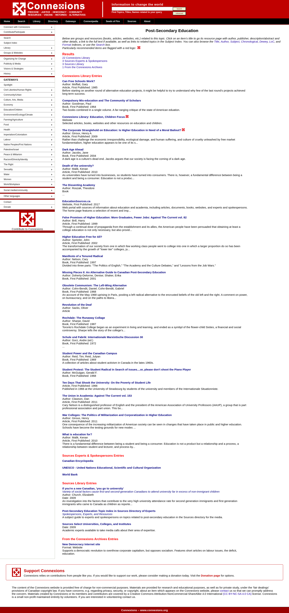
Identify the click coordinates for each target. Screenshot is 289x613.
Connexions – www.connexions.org (144, 610)
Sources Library (74, 483)
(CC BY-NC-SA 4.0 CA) (237, 593)
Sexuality (8, 169)
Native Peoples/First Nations (18, 144)
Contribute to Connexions (27, 221)
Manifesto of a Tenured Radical (82, 256)
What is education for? (77, 434)
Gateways (71, 21)
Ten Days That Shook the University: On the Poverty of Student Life (106, 382)
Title (216, 41)
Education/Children (13, 109)
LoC (271, 41)
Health (7, 129)
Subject (234, 41)
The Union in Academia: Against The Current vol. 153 (97, 395)
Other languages (12, 196)
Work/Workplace (12, 184)
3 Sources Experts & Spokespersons (84, 60)
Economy (8, 104)
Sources (132, 21)
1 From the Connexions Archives (82, 67)
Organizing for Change (15, 58)
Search (21, 21)
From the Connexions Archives (84, 539)
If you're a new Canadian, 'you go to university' (93, 488)
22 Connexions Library (76, 57)
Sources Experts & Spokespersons (87, 455)
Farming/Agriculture (13, 119)
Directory (53, 21)
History (7, 73)
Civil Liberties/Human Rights (18, 90)
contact (224, 590)
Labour (7, 139)
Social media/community (16, 190)
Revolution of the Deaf (77, 304)
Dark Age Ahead (72, 149)
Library (36, 21)
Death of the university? (78, 165)
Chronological (249, 41)
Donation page (210, 575)
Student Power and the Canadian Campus (89, 353)
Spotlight (8, 85)
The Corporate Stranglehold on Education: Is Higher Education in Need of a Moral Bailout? (123, 130)
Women (7, 179)
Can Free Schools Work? (78, 81)
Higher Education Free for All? (82, 236)
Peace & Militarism (13, 154)
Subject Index (10, 43)
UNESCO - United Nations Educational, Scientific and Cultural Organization (111, 467)
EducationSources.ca (76, 201)
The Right (8, 164)
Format (66, 44)
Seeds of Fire (113, 21)
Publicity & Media (12, 63)
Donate (7, 207)
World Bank (70, 474)
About (147, 21)
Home (7, 21)
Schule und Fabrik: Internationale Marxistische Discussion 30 (102, 337)
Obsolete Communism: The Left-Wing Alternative (94, 285)
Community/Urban (13, 95)
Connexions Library (76, 76)
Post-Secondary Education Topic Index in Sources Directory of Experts (109, 510)
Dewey (264, 41)
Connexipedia (91, 21)
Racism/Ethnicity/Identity (16, 159)
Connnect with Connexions (17, 27)
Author (225, 41)
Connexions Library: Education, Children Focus (95, 116)
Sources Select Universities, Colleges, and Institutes (96, 524)
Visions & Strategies (13, 68)
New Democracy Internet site (81, 544)
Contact (7, 202)
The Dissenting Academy (78, 185)
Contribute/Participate (14, 32)
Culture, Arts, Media (13, 100)
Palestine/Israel (11, 149)
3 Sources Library (73, 64)
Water (7, 174)
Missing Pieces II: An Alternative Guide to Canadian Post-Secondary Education (114, 272)
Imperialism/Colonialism (15, 134)
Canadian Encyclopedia (77, 460)
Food (6, 124)
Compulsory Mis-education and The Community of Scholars (101, 100)
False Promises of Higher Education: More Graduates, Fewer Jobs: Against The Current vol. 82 (124, 217)
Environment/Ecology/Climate (18, 114)
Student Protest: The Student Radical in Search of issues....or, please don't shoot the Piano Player (126, 369)
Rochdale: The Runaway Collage (83, 317)
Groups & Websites (13, 53)
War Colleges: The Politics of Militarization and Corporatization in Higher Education (117, 415)
